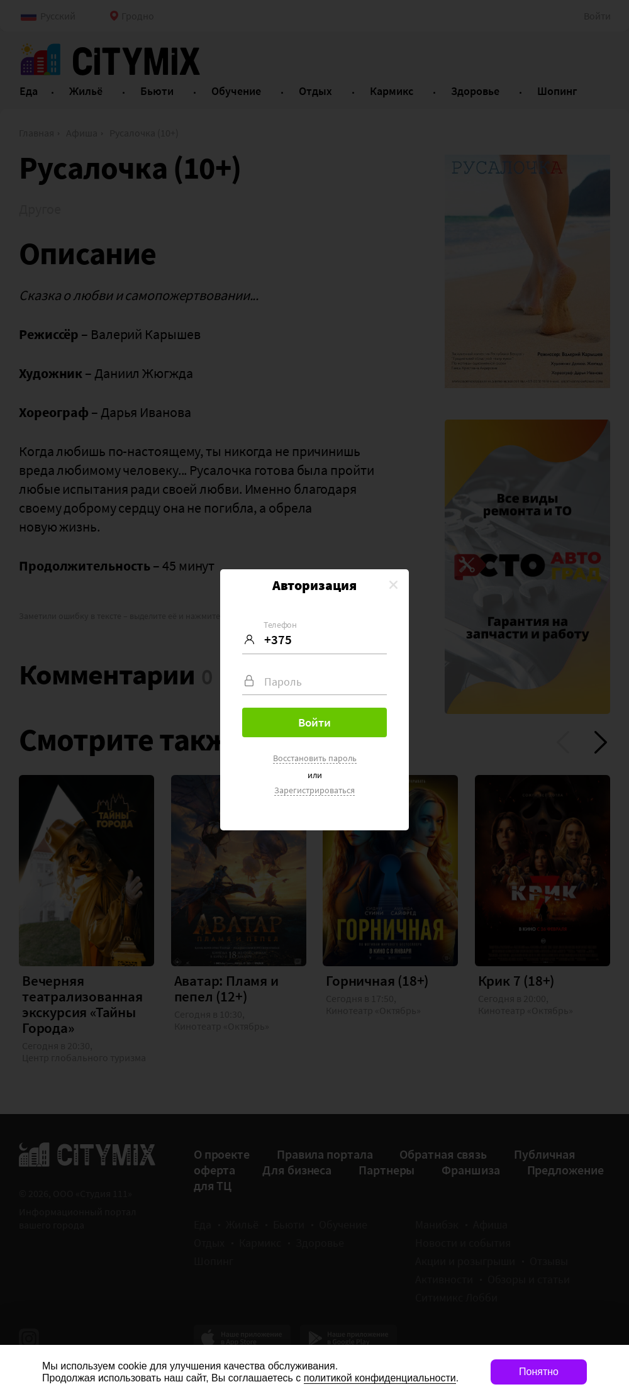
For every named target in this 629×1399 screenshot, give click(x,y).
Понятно (539, 1371)
